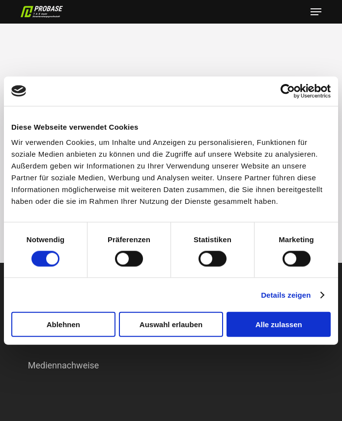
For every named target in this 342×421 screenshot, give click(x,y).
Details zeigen (286, 294)
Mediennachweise (63, 365)
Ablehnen (63, 324)
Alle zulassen (279, 324)
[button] (316, 12)
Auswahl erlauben (171, 324)
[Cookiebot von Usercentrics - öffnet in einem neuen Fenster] (288, 91)
